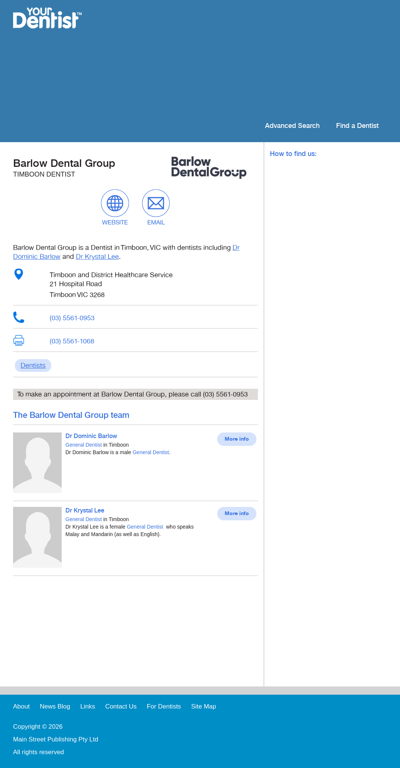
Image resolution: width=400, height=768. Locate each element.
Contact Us (120, 706)
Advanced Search (292, 125)
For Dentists (164, 706)
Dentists (33, 365)
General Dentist (83, 445)
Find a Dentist (357, 125)
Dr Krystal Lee (97, 257)
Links (87, 706)
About (21, 706)
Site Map (203, 706)
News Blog (55, 706)
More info (237, 439)
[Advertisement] (248, 59)
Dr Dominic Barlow (91, 436)
